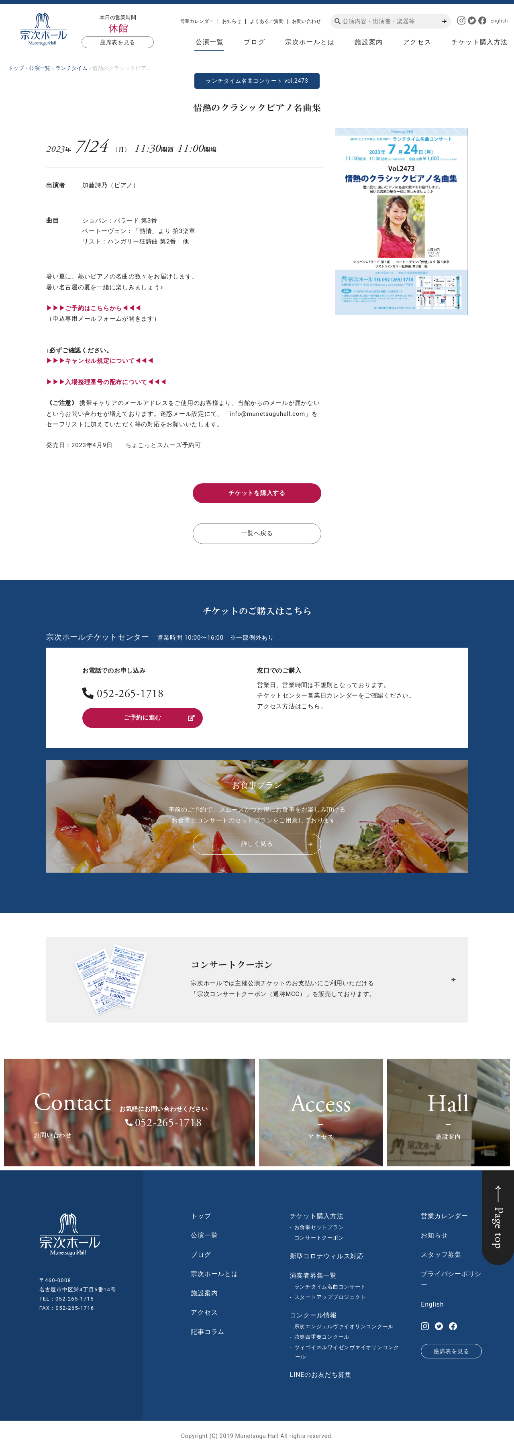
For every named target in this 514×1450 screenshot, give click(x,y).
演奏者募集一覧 (313, 1274)
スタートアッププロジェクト (330, 1296)
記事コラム (207, 1330)
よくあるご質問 (267, 21)
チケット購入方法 (479, 42)
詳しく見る (277, 843)
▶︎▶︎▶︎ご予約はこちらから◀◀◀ (93, 308)
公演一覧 (210, 42)
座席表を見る (117, 42)
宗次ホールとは (310, 42)
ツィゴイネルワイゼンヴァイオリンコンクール (346, 1350)
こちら (310, 705)
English (499, 21)
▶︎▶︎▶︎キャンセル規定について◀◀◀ (100, 360)
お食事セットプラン (319, 1226)
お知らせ (231, 21)
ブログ (254, 42)
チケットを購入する (257, 493)
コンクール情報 (313, 1314)
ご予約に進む (159, 717)
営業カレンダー (197, 21)
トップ (201, 1215)
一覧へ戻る (257, 533)
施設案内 (369, 42)
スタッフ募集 (441, 1253)
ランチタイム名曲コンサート (330, 1285)
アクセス (417, 42)
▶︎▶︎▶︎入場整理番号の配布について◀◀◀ (106, 382)
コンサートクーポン (319, 1236)
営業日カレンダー (333, 694)
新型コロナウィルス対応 (327, 1255)
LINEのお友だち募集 (321, 1373)
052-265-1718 (130, 693)
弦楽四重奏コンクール (322, 1336)
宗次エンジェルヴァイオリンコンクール (344, 1325)
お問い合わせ (306, 21)
